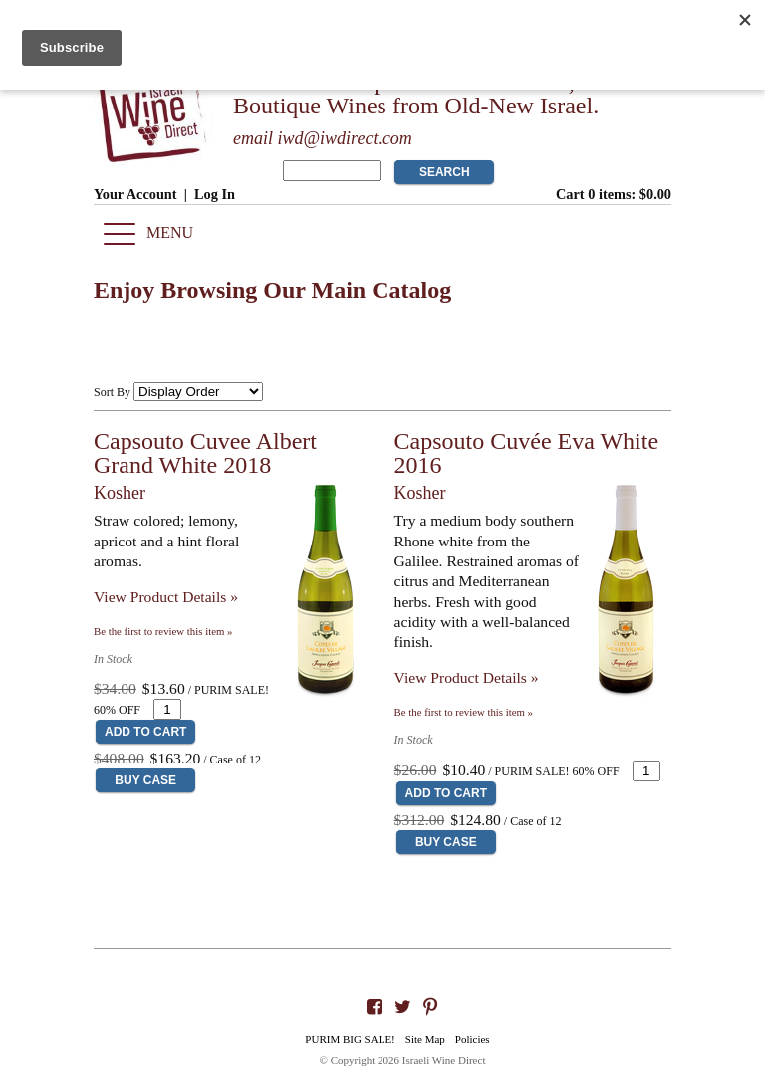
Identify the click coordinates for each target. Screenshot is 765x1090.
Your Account (135, 194)
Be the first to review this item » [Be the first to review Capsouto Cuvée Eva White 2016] (463, 712)
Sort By (112, 392)
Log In (214, 194)
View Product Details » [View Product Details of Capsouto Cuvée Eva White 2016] (466, 677)
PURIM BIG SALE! (349, 1039)
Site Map (425, 1039)
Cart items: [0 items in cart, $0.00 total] (613, 194)
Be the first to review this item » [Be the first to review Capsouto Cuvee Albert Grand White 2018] (163, 631)
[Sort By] (198, 391)
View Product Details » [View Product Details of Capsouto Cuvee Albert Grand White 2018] (166, 596)
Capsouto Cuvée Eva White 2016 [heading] (526, 453)
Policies (472, 1039)
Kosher (119, 493)
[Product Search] (332, 170)
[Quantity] (167, 709)
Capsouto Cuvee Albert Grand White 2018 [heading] (205, 453)
